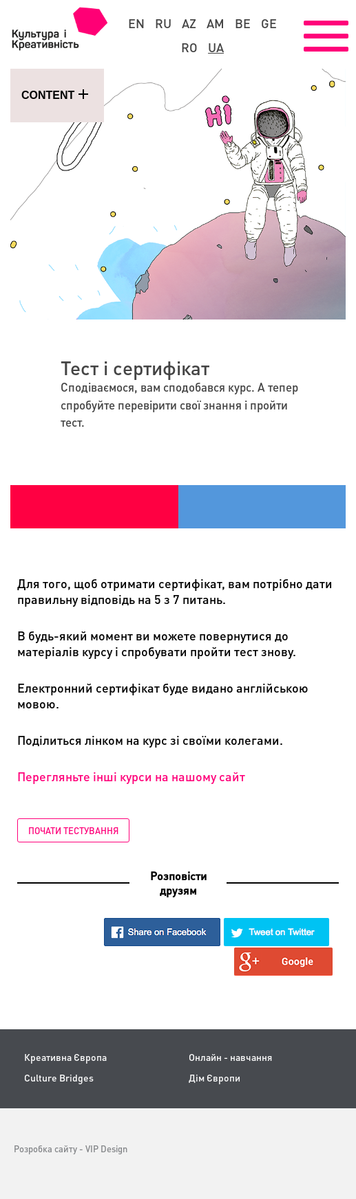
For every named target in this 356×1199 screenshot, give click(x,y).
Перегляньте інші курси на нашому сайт (131, 776)
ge (269, 23)
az (189, 23)
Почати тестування (73, 830)
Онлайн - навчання (230, 1057)
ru (163, 23)
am (215, 23)
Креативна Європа (65, 1057)
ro (189, 47)
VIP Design (106, 1148)
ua (216, 47)
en (136, 23)
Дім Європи (214, 1078)
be (243, 23)
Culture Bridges (59, 1078)
